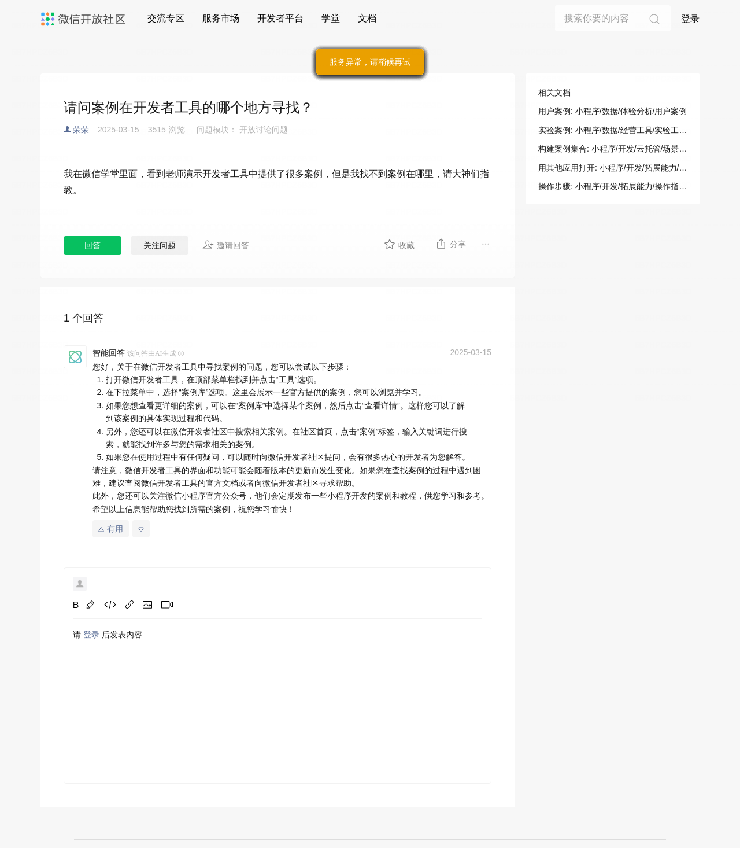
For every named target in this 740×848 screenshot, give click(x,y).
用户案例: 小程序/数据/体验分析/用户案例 (612, 111)
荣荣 (81, 129)
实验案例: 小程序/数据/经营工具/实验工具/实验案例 (612, 130)
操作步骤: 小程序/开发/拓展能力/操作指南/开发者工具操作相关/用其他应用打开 (612, 186)
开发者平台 (280, 18)
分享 (450, 243)
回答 (92, 245)
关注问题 (159, 245)
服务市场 (220, 18)
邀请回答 (225, 244)
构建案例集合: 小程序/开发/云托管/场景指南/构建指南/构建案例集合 (612, 148)
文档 (367, 18)
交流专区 (165, 18)
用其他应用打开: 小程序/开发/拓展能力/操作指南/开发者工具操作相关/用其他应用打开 (612, 167)
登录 (690, 19)
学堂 (330, 18)
